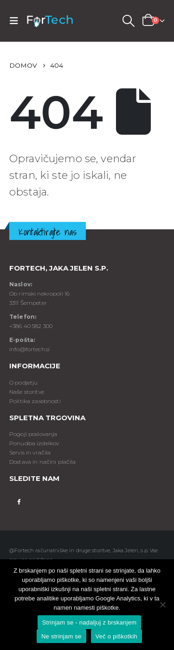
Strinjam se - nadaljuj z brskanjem (89, 622)
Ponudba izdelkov (34, 443)
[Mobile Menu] (16, 21)
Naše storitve (26, 391)
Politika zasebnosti (35, 401)
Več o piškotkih (116, 636)
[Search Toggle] (128, 21)
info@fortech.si (29, 349)
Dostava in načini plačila (42, 461)
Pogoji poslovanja (33, 433)
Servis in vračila (30, 452)
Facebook (18, 501)
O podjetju (23, 382)
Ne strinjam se (61, 636)
